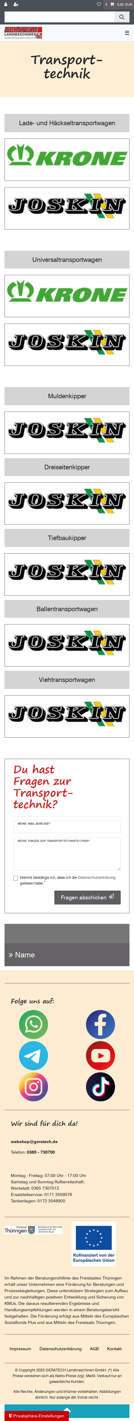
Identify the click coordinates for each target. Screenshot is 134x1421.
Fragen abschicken (87, 897)
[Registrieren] (16, 4)
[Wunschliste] (99, 4)
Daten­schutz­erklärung (60, 1348)
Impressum (20, 1348)
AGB (94, 1348)
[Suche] (121, 16)
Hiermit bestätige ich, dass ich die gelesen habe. (68, 880)
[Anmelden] (6, 4)
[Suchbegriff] (59, 16)
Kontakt (114, 1348)
